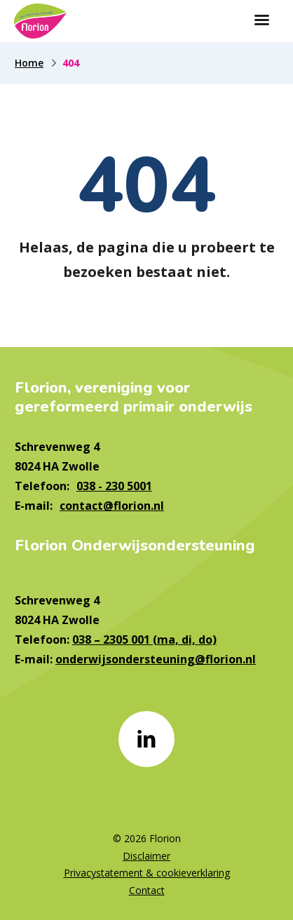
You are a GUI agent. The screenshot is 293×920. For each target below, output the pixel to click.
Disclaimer (146, 855)
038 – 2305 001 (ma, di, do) (144, 639)
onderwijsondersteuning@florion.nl (155, 659)
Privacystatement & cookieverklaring (147, 872)
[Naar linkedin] (146, 739)
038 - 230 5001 (114, 486)
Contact (147, 890)
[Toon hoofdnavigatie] (261, 21)
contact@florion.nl (112, 505)
